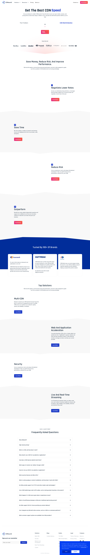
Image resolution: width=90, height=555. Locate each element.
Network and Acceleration (38, 542)
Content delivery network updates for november (51, 536)
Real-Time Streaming (39, 545)
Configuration (62, 541)
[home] (7, 2)
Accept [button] (75, 551)
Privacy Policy (73, 538)
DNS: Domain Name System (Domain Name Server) (64, 538)
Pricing (32, 2)
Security (36, 538)
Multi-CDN (37, 536)
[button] (17, 2)
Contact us (75, 2)
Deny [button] (66, 551)
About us (37, 2)
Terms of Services (74, 536)
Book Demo (84, 2)
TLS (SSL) (61, 536)
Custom (36, 547)
